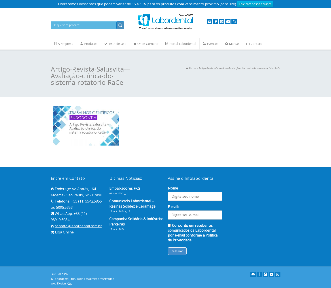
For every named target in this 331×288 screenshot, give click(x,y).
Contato (256, 44)
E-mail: (173, 206)
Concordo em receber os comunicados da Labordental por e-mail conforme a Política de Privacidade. (193, 233)
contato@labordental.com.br (78, 226)
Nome (173, 188)
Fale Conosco (59, 274)
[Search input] (84, 25)
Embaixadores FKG (124, 188)
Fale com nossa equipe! (255, 4)
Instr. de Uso (117, 44)
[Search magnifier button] (120, 25)
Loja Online (64, 232)
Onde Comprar (148, 44)
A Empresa (65, 44)
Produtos (90, 44)
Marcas (234, 44)
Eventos (212, 44)
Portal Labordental (182, 44)
